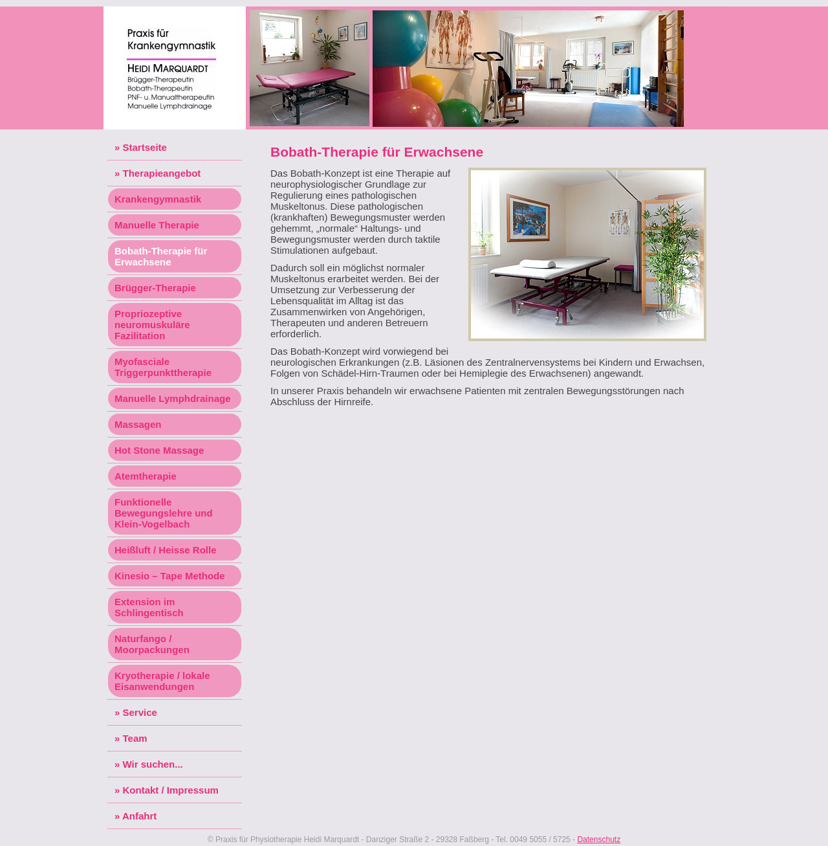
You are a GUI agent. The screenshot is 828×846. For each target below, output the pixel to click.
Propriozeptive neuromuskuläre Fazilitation (152, 324)
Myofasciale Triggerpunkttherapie (163, 367)
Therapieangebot (162, 173)
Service (140, 712)
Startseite (145, 147)
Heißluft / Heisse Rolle (165, 549)
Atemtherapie (145, 476)
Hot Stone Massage (159, 450)
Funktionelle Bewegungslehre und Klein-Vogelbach (163, 512)
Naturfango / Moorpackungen (152, 644)
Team (135, 738)
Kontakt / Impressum (171, 790)
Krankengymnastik (157, 199)
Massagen (138, 424)
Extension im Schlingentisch (149, 607)
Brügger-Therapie (155, 287)
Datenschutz (598, 839)
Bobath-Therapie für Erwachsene (160, 256)
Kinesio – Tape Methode (169, 575)
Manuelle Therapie (156, 224)
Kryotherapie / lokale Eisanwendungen (162, 681)
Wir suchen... (153, 764)
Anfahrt (139, 815)
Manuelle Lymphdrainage (172, 398)
